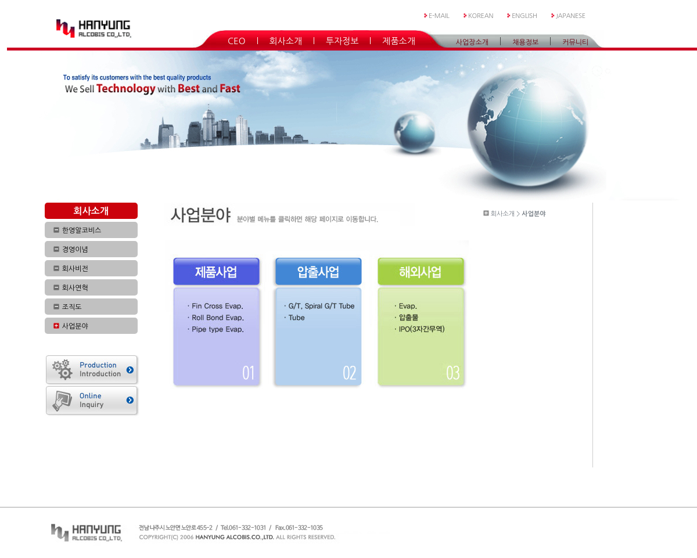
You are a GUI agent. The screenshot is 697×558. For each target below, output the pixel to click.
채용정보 (525, 42)
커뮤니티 (575, 42)
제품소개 (398, 40)
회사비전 (75, 268)
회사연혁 (75, 288)
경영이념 (75, 249)
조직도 (72, 307)
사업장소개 (472, 42)
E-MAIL (439, 16)
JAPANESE (570, 16)
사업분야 (75, 326)
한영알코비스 (82, 230)
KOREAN (481, 16)
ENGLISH (524, 16)
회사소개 (286, 40)
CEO (237, 40)
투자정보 (342, 40)
